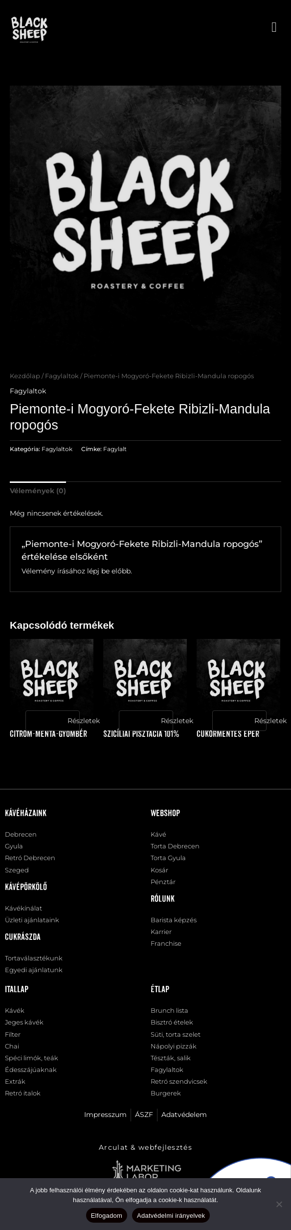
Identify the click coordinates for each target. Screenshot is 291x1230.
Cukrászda (23, 937)
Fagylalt (115, 449)
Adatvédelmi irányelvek (171, 1215)
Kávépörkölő (26, 887)
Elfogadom (106, 1215)
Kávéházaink (25, 813)
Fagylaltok (62, 376)
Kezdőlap (25, 376)
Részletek (73, 720)
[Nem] (279, 1204)
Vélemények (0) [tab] (38, 491)
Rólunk (163, 899)
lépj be (98, 571)
